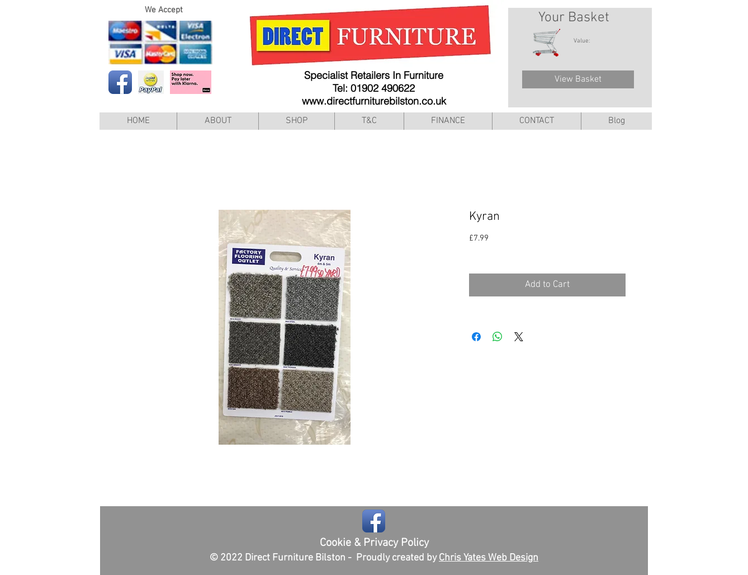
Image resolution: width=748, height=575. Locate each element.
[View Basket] (578, 79)
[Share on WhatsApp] (497, 336)
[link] (588, 40)
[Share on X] (519, 336)
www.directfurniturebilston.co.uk (374, 101)
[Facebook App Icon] (120, 82)
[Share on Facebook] (476, 336)
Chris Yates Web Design (488, 558)
